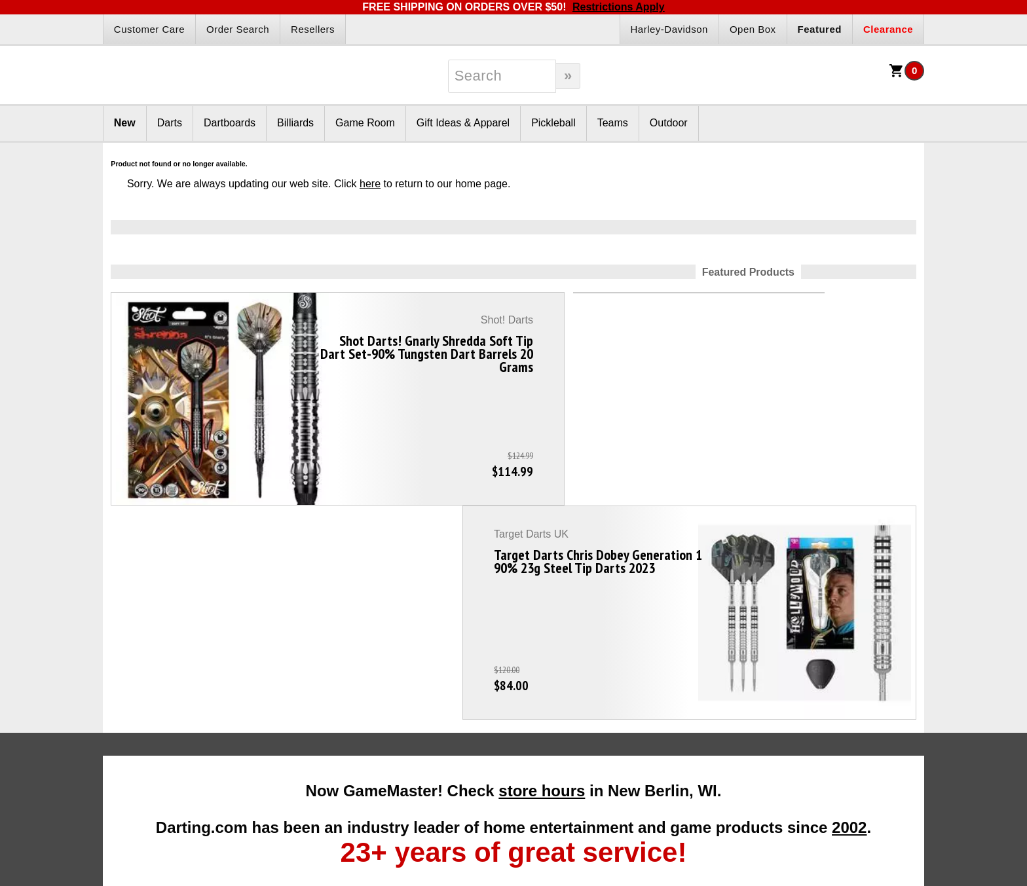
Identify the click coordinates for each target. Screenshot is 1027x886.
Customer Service (650, 712)
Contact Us (637, 744)
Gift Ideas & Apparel (463, 122)
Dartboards (229, 122)
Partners (480, 655)
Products (318, 655)
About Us (633, 681)
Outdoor (669, 122)
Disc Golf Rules (810, 681)
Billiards (295, 122)
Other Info (813, 655)
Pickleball (553, 122)
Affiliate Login (478, 728)
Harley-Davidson (669, 29)
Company (647, 655)
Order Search (237, 29)
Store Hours (638, 759)
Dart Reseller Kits (486, 697)
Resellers (313, 29)
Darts (169, 122)
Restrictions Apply (618, 6)
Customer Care (149, 29)
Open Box (753, 29)
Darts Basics (148, 728)
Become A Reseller (489, 681)
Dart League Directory (167, 744)
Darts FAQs (145, 681)
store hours (541, 489)
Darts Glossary (152, 712)
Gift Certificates (317, 697)
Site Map (632, 728)
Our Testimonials (648, 697)
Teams (612, 122)
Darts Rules (146, 697)
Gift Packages (314, 681)
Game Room (365, 122)
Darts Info (156, 655)
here (370, 183)
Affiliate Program (484, 712)
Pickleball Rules (811, 697)
